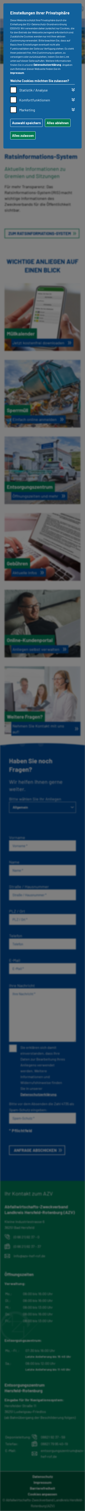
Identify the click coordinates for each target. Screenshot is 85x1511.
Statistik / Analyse (33, 90)
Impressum (17, 72)
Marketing (27, 110)
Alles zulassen (23, 135)
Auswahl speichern (26, 123)
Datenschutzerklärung (47, 64)
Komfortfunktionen (34, 100)
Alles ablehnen (58, 123)
